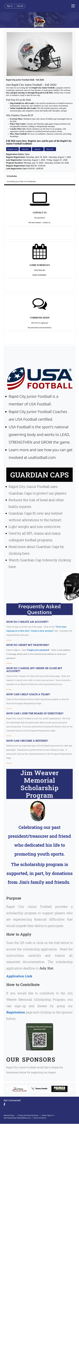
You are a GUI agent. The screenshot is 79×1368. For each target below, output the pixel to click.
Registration (15, 1012)
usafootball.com (42, 457)
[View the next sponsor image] (72, 1089)
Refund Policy (9, 1115)
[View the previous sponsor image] (7, 1089)
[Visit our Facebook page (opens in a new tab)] (5, 1104)
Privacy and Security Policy (28, 1115)
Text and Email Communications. (40, 327)
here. (26, 553)
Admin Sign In (48, 1115)
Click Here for (39, 270)
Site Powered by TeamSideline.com (17, 1118)
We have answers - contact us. (40, 222)
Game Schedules (39, 275)
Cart (20, 6)
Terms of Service (39, 1118)
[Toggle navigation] (73, 5)
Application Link (19, 976)
